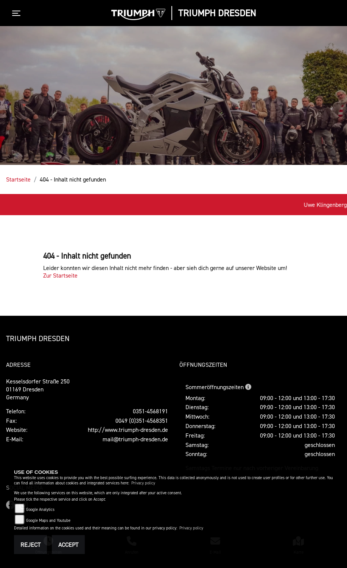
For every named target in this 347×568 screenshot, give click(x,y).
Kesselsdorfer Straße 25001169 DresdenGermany (38, 389)
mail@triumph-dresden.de (135, 439)
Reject (30, 544)
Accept (68, 544)
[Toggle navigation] (17, 13)
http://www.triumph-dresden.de (128, 429)
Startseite (18, 179)
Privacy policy (143, 483)
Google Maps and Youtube (48, 520)
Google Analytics (40, 509)
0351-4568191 (150, 411)
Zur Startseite (60, 275)
